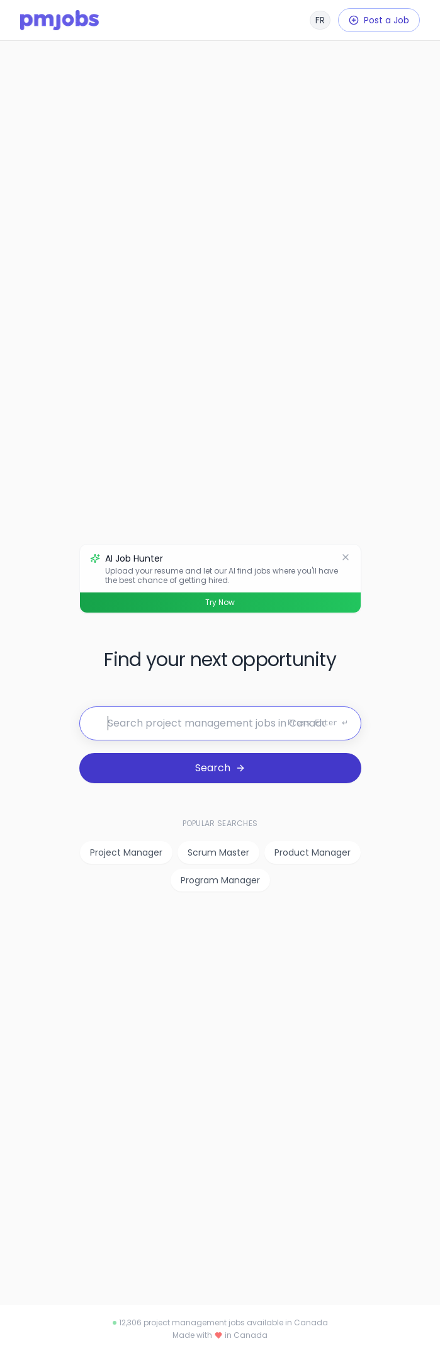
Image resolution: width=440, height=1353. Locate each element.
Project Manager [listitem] (126, 852)
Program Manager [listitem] (220, 880)
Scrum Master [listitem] (218, 852)
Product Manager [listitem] (312, 852)
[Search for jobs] (220, 723)
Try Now (220, 602)
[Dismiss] (346, 557)
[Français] (320, 20)
